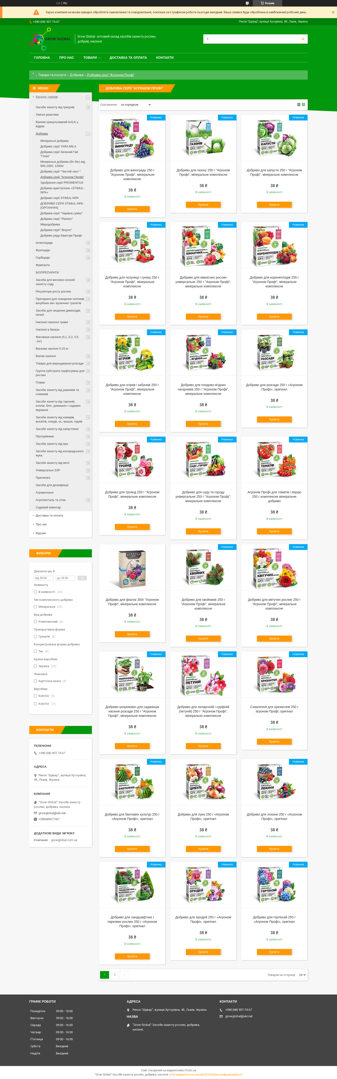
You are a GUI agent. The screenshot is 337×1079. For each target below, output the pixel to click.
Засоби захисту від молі (52, 463)
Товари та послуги (52, 75)
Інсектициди (44, 242)
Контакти (165, 57)
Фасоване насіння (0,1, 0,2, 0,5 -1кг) (57, 339)
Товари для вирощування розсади (60, 363)
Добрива (77, 75)
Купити (132, 209)
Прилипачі (43, 477)
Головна (42, 57)
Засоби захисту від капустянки (57, 429)
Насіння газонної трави (52, 322)
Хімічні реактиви (47, 114)
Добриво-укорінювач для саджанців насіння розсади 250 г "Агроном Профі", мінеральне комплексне (132, 711)
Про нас (66, 57)
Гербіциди (43, 257)
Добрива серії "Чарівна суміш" (61, 213)
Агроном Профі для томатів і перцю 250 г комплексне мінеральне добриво (274, 496)
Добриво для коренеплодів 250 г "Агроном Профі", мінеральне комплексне (274, 282)
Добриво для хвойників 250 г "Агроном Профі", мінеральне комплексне (203, 604)
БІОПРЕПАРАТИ (47, 272)
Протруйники (45, 436)
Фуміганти (43, 265)
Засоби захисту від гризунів (55, 107)
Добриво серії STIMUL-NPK (59, 198)
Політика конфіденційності (225, 1074)
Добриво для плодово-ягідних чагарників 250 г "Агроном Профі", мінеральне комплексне (203, 389)
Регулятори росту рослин (53, 291)
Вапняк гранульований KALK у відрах (57, 124)
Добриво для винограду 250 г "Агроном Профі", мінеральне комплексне (132, 174)
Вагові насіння (46, 356)
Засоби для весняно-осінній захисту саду (55, 282)
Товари (90, 57)
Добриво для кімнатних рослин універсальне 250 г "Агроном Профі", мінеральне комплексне (203, 282)
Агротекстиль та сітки (51, 500)
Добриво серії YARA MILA (58, 146)
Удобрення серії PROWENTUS (61, 182)
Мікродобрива (50, 224)
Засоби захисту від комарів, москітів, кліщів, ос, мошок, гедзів (59, 419)
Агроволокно (45, 492)
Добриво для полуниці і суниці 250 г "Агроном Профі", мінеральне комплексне (132, 282)
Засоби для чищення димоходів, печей (58, 312)
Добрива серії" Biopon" (56, 230)
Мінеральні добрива (54, 141)
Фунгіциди (43, 250)
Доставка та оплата (128, 57)
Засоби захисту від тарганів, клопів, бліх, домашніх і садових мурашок (58, 406)
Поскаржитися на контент (188, 1074)
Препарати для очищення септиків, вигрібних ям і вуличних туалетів (60, 301)
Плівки (40, 382)
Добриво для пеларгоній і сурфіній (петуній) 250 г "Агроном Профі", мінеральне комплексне (203, 711)
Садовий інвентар (48, 507)
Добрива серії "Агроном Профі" (62, 177)
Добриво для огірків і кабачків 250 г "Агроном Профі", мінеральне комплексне (132, 389)
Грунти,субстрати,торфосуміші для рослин (60, 373)
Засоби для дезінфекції (52, 485)
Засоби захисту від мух (52, 443)
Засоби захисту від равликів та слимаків (57, 392)
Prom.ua (190, 1070)
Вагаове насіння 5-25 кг (52, 348)
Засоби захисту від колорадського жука (60, 453)
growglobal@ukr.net (52, 813)
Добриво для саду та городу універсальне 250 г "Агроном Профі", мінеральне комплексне (203, 496)
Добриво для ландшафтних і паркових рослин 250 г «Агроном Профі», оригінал (132, 921)
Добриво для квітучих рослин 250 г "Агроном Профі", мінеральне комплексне (274, 604)
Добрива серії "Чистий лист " (60, 171)
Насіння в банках (48, 329)
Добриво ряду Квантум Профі (61, 235)
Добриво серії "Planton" (56, 219)
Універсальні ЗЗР (48, 470)
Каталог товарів (47, 96)
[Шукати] (303, 39)
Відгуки (41, 533)
